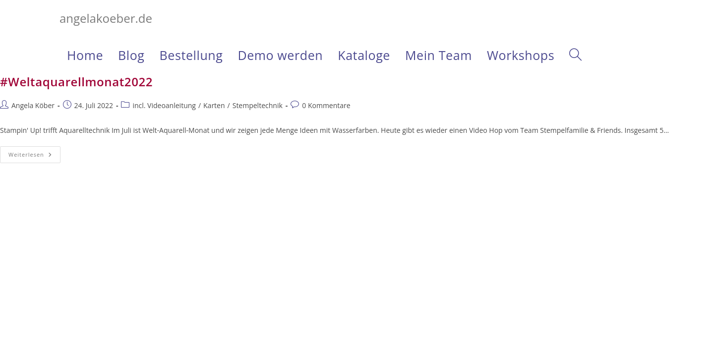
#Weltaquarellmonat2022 (76, 81)
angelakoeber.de (106, 18)
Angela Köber (33, 105)
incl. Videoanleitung (163, 105)
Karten (214, 105)
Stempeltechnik (258, 105)
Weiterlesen (34, 154)
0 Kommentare (326, 105)
